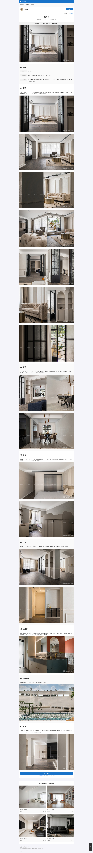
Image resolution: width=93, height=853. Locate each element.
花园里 (32, 4)
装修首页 (23, 1)
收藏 (65, 13)
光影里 (48, 840)
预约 (90, 844)
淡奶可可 (21, 840)
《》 (26, 846)
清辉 (21, 811)
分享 (71, 13)
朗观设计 (22, 4)
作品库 (27, 4)
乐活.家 (48, 811)
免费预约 (69, 9)
